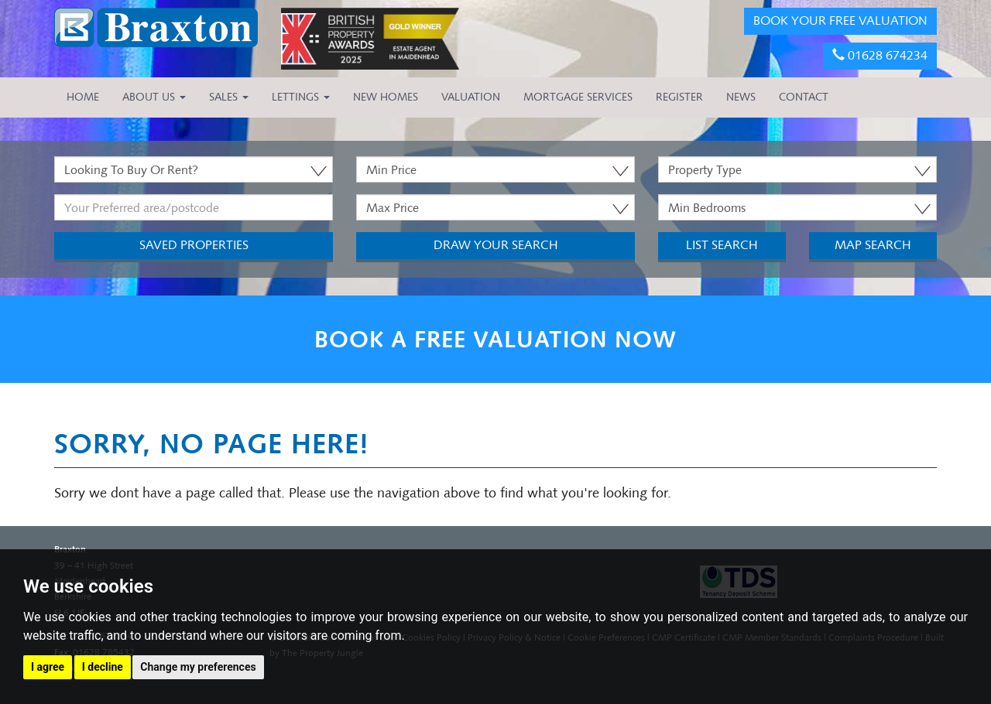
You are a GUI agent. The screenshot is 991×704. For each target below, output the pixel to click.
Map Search (873, 245)
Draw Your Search (496, 245)
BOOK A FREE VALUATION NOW (495, 339)
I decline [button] (102, 667)
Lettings (301, 97)
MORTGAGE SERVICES (578, 97)
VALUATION (470, 97)
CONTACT (803, 97)
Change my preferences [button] (197, 667)
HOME (83, 97)
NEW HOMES (385, 97)
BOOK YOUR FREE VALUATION (840, 20)
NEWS (741, 97)
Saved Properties (194, 245)
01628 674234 (880, 55)
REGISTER (679, 97)
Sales (229, 97)
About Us (154, 97)
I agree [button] (47, 667)
